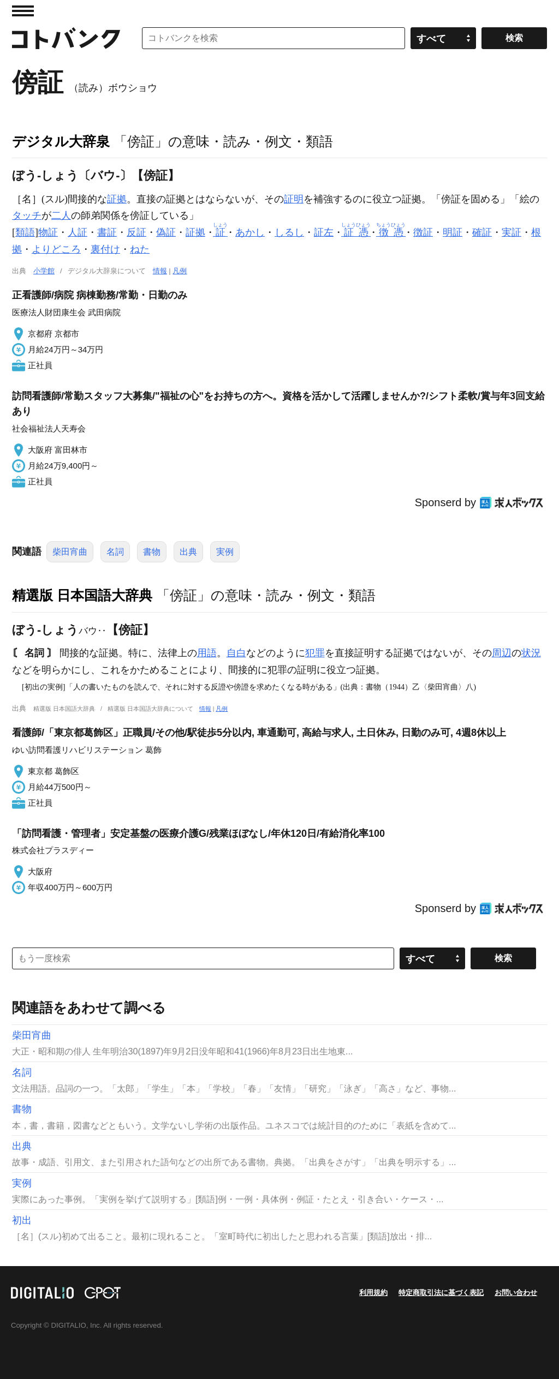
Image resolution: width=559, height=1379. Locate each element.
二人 (61, 215)
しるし (289, 232)
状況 (531, 652)
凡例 (180, 271)
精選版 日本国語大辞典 (82, 595)
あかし (250, 232)
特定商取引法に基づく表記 (441, 1292)
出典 (188, 551)
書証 (107, 232)
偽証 (166, 232)
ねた (140, 249)
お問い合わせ (516, 1292)
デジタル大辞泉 (61, 141)
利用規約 (373, 1292)
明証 (452, 232)
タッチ (26, 215)
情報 (160, 271)
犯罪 (315, 652)
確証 (482, 232)
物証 (48, 232)
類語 (25, 232)
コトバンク (66, 38)
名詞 (115, 551)
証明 (294, 199)
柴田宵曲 (69, 551)
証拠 (117, 199)
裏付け (105, 249)
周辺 (502, 652)
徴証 (423, 232)
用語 (207, 652)
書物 (151, 551)
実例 (225, 551)
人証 (77, 232)
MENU (23, 11)
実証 (511, 232)
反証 (136, 232)
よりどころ (56, 249)
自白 (236, 652)
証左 (324, 232)
